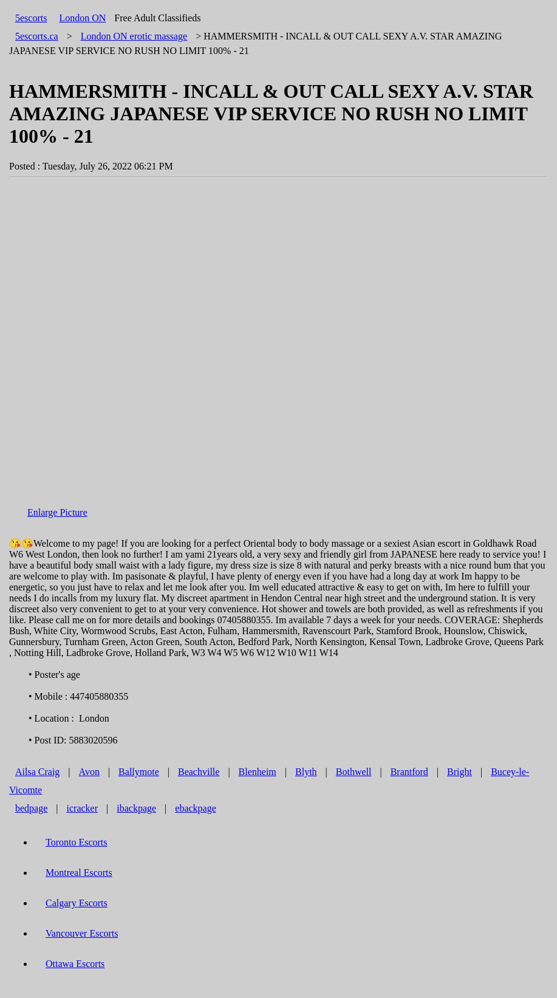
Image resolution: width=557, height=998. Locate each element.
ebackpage (195, 808)
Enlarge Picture (57, 512)
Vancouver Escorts (82, 933)
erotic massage (134, 36)
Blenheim (257, 772)
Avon (89, 772)
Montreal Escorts (79, 872)
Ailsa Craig (37, 772)
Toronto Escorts (77, 842)
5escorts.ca (36, 36)
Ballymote (138, 772)
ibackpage (136, 808)
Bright (459, 772)
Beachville (198, 772)
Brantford (409, 772)
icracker (82, 808)
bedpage (31, 808)
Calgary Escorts (77, 903)
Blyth (306, 772)
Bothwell (354, 772)
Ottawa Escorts (75, 964)
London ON (82, 18)
